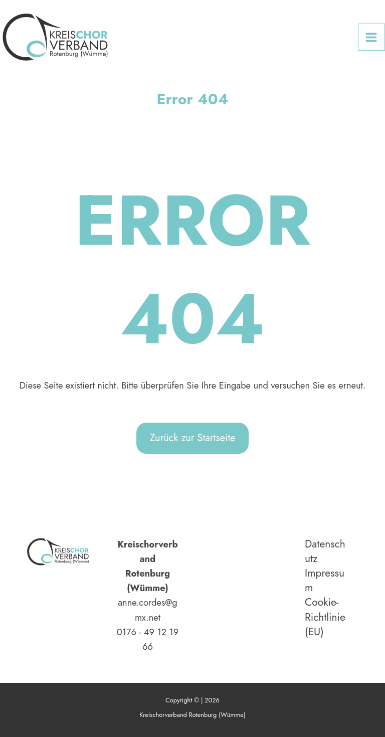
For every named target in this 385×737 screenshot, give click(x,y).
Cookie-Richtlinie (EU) (325, 617)
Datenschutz (325, 551)
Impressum (324, 580)
